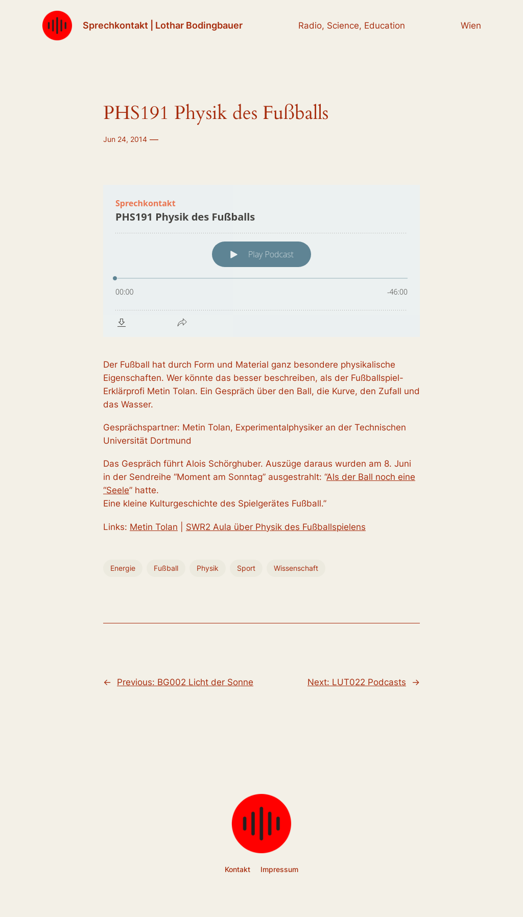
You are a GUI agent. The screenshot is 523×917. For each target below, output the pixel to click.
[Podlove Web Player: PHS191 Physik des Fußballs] (261, 261)
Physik (208, 568)
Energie (122, 568)
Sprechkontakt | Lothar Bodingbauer (163, 25)
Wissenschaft (296, 568)
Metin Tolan (154, 527)
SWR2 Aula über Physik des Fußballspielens (276, 527)
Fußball (166, 568)
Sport (246, 568)
